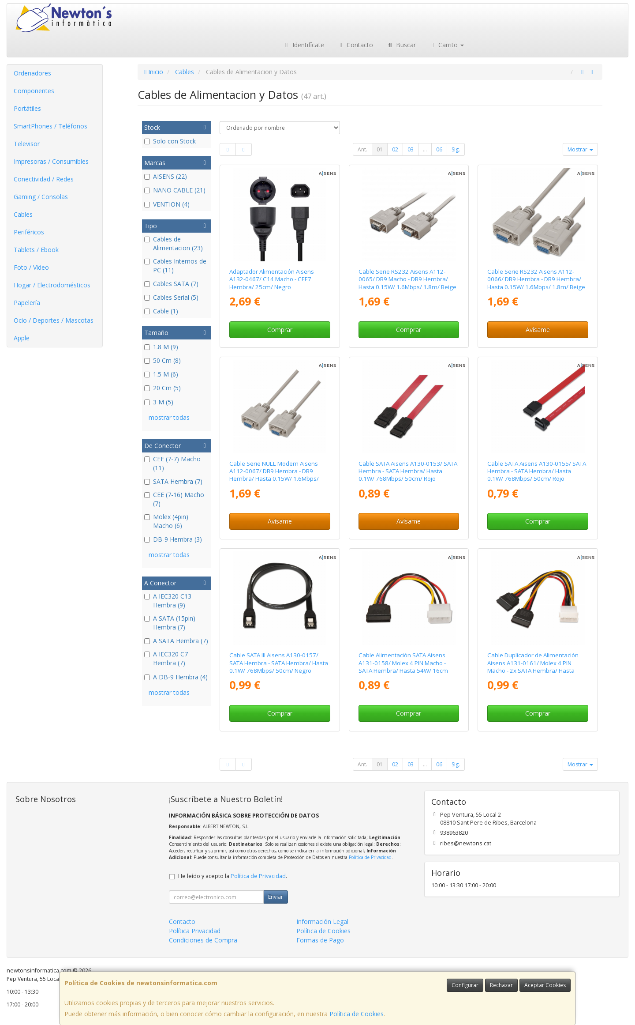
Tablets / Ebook (36, 249)
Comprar (279, 329)
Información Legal (322, 921)
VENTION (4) (167, 204)
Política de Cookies (356, 1014)
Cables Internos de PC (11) (175, 265)
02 (395, 149)
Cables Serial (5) (171, 297)
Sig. (456, 149)
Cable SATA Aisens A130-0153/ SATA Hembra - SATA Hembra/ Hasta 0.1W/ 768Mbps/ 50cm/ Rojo (408, 471)
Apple (22, 338)
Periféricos (29, 232)
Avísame (538, 329)
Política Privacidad (194, 931)
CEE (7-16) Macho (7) (174, 499)
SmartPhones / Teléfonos (50, 126)
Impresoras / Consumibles (51, 161)
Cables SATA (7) (171, 283)
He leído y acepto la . (232, 876)
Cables (23, 214)
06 (439, 149)
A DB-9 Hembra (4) (176, 677)
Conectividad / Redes (44, 179)
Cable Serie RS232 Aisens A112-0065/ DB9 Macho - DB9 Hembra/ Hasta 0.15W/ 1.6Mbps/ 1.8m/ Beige (407, 279)
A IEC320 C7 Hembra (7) (166, 658)
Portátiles (27, 108)
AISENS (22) (165, 176)
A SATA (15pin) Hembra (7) (169, 622)
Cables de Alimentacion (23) (173, 243)
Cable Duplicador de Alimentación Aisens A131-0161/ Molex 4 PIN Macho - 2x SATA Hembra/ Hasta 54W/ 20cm (533, 666)
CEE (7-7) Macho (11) (172, 463)
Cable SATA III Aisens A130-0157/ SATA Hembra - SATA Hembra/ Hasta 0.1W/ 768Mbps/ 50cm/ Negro (278, 663)
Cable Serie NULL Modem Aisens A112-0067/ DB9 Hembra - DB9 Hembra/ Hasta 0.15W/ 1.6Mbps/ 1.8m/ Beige (274, 475)
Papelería (27, 302)
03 (410, 149)
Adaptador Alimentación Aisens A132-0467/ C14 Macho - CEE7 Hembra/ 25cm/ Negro (271, 279)
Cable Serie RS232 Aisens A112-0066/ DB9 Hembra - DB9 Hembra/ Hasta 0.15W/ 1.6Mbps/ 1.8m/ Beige (536, 279)
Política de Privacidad (370, 857)
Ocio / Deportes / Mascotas (53, 320)
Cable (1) (161, 311)
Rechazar (501, 985)
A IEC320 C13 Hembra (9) (167, 600)
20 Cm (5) (162, 388)
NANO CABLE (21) (174, 190)
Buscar (401, 45)
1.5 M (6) (161, 374)
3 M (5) (158, 402)
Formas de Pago (320, 940)
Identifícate (303, 45)
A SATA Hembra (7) (176, 641)
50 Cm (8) (162, 360)
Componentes (34, 91)
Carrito (446, 45)
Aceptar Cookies (545, 985)
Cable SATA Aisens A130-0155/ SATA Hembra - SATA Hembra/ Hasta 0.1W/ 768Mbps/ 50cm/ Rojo (536, 471)
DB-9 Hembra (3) (173, 539)
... (425, 149)
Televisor (27, 143)
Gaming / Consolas (41, 196)
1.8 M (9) (161, 347)
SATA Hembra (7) (173, 481)
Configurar (465, 985)
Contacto (355, 45)
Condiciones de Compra (203, 940)
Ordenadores (32, 73)
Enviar (275, 897)
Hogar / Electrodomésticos (52, 285)
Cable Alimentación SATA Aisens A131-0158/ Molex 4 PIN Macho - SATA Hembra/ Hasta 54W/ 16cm (403, 663)
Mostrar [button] (580, 149)
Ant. (362, 149)
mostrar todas (169, 417)
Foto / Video (31, 267)
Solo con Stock (170, 141)
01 (380, 149)
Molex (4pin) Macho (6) (166, 521)
